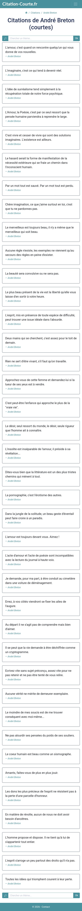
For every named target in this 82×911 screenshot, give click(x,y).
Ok (76, 38)
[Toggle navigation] (75, 4)
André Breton (14, 56)
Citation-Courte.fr (19, 4)
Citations (35, 12)
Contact (46, 906)
